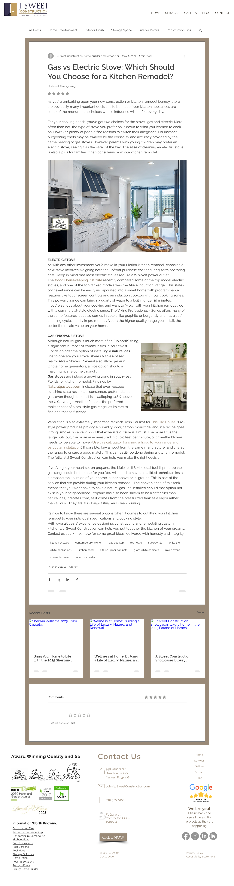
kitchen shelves (59, 542)
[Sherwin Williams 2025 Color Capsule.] (56, 634)
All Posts (35, 30)
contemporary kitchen (88, 542)
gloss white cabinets (146, 549)
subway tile (155, 542)
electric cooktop (86, 557)
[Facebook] (186, 836)
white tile (174, 542)
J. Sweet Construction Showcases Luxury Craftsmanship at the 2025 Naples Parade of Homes (176, 658)
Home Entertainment (62, 30)
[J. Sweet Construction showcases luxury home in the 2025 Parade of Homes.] (178, 634)
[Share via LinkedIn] (68, 579)
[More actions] (184, 56)
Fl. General (113, 814)
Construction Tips (179, 30)
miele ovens (172, 549)
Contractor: (114, 818)
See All (201, 612)
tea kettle (136, 542)
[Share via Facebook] (49, 579)
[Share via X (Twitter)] (58, 579)
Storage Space (121, 30)
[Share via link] (77, 579)
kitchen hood (86, 549)
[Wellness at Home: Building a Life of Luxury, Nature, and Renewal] (117, 634)
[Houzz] (213, 836)
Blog (199, 777)
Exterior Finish (94, 30)
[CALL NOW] (113, 837)
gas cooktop (116, 542)
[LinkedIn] (204, 836)
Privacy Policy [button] (194, 852)
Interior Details (149, 30)
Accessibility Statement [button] (200, 856)
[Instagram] (195, 836)
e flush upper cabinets (113, 549)
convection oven (60, 557)
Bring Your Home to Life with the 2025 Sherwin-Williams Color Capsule (52, 658)
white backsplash (60, 549)
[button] (200, 30)
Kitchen (73, 566)
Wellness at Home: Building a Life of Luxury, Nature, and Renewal (116, 658)
